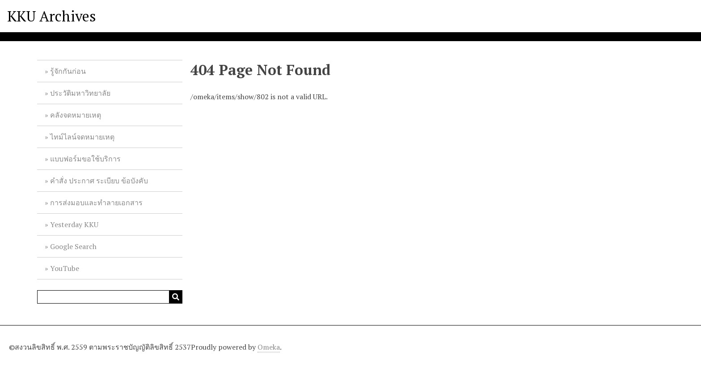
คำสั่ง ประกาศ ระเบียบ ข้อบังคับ (99, 181)
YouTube (64, 268)
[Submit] (175, 297)
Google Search (73, 246)
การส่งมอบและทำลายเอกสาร (96, 202)
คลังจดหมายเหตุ (75, 115)
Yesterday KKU (74, 224)
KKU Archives (51, 16)
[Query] (110, 297)
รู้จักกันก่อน (68, 71)
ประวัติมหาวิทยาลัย (80, 93)
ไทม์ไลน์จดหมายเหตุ (82, 137)
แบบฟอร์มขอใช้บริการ (85, 159)
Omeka (269, 347)
